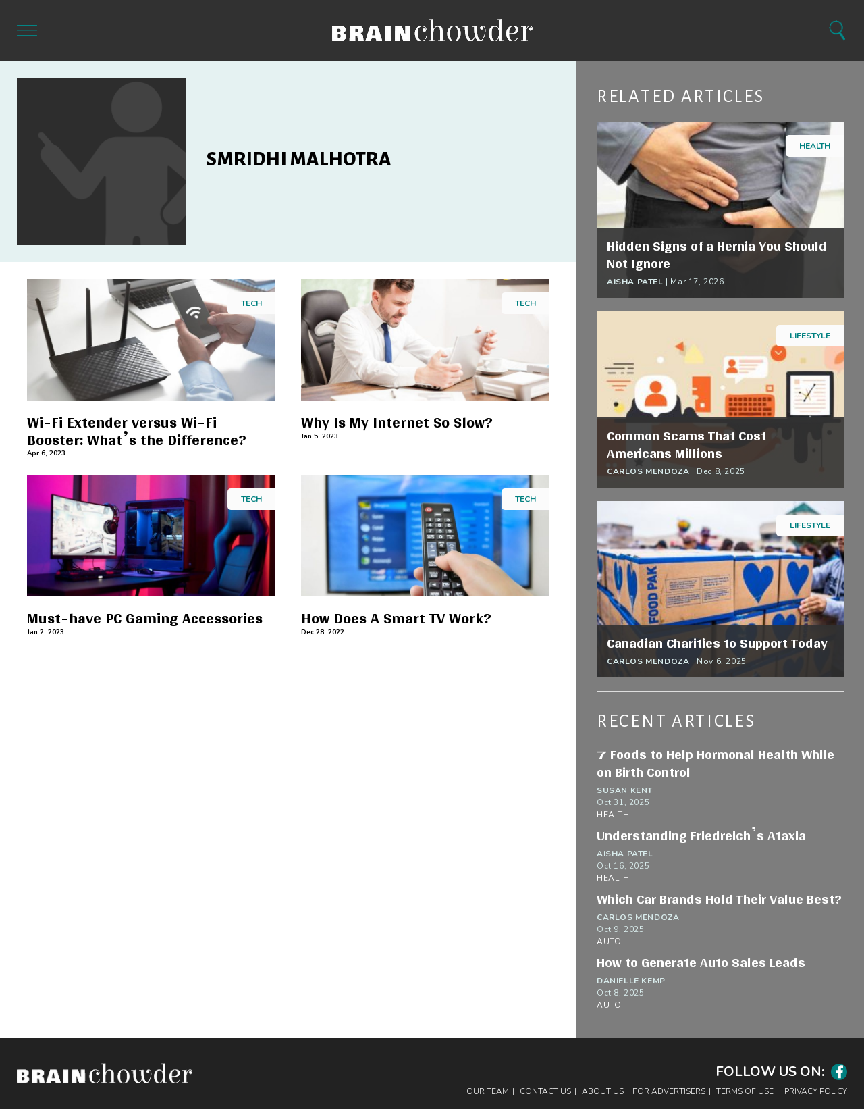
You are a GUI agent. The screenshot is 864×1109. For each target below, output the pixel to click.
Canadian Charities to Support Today (717, 643)
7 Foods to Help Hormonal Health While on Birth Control (715, 763)
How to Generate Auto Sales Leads (701, 962)
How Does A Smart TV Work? (396, 618)
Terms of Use (745, 1091)
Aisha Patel (635, 281)
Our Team (487, 1091)
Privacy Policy (815, 1091)
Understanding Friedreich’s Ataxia (701, 835)
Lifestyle (810, 335)
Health (814, 145)
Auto (609, 941)
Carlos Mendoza (648, 471)
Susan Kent (625, 790)
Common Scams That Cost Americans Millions (686, 444)
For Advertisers (668, 1091)
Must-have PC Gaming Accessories (145, 618)
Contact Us (545, 1091)
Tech (251, 303)
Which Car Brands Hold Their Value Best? (719, 899)
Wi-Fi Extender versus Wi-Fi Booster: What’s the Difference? (136, 431)
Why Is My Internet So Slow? (397, 422)
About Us (603, 1091)
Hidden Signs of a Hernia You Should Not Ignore (717, 254)
